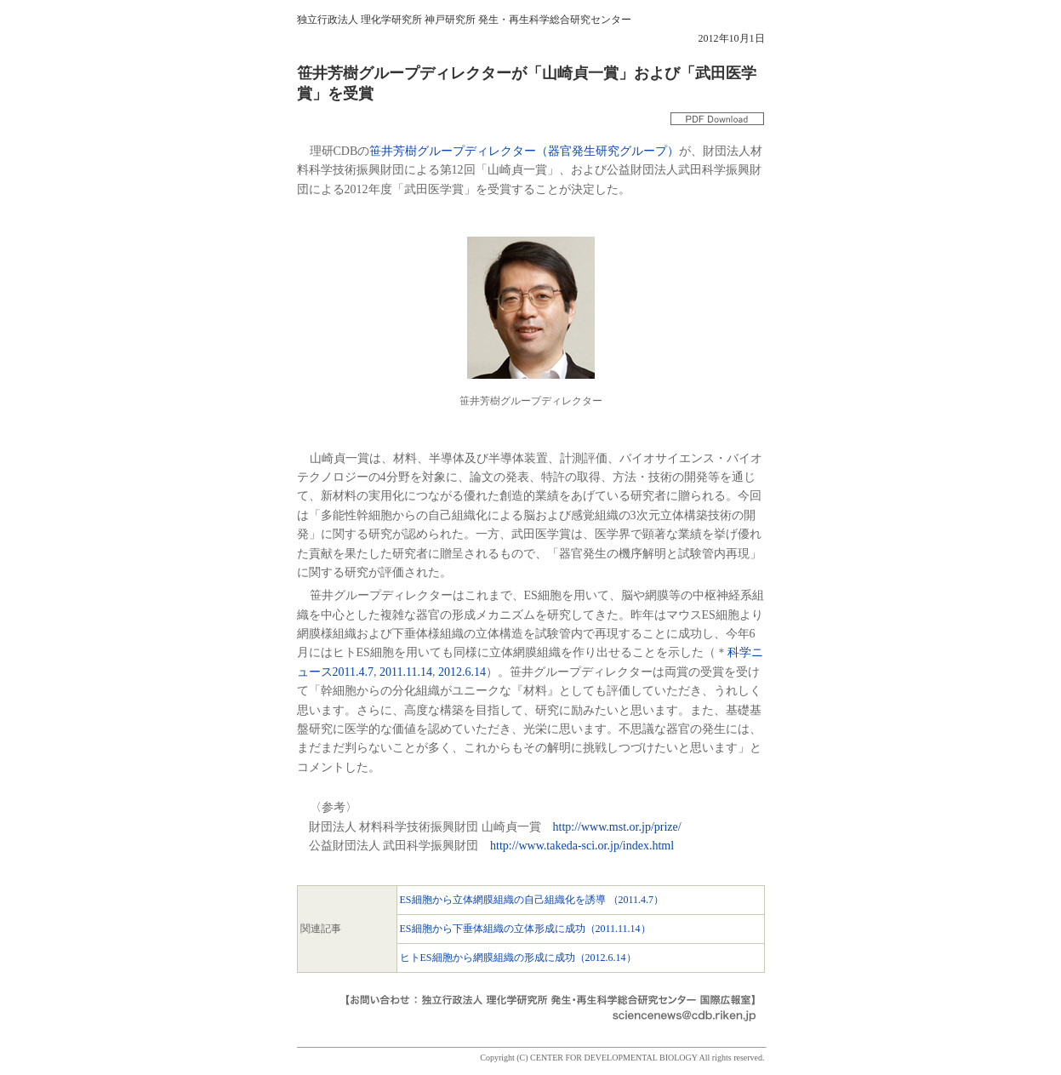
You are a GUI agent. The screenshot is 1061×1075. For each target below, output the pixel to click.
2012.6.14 (462, 672)
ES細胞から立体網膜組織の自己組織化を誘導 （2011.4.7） (532, 900)
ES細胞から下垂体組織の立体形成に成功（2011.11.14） (525, 929)
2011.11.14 (405, 672)
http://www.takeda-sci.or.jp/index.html (582, 845)
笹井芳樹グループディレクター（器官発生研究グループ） (524, 151)
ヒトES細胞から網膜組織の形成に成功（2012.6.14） (518, 957)
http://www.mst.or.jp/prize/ (617, 827)
